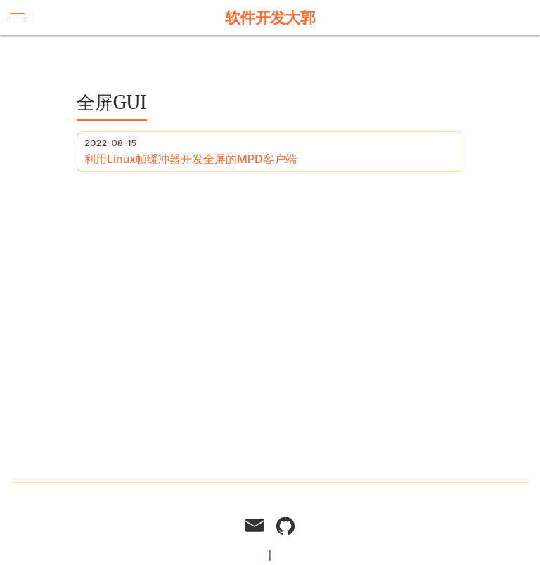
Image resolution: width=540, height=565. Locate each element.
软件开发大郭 (270, 17)
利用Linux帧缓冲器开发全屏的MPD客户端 (190, 159)
